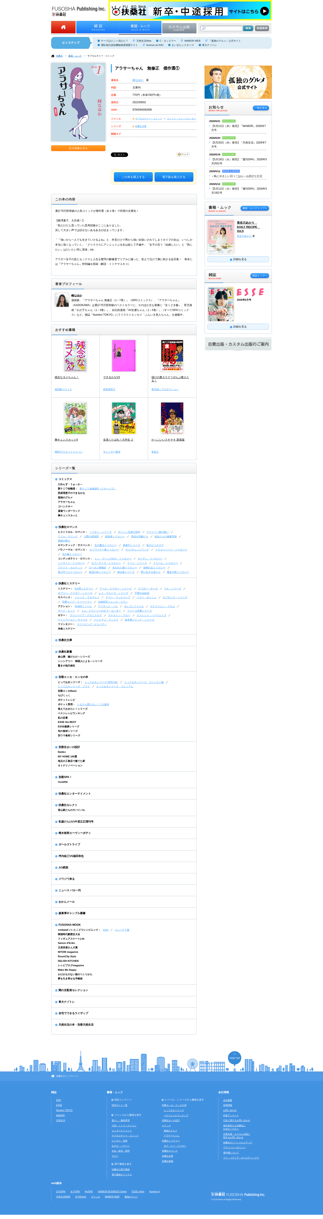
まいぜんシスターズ (183, 45)
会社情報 (223, 1092)
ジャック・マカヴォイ (87, 597)
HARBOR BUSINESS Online (112, 1191)
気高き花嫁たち (139, 536)
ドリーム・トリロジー (165, 563)
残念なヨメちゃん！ (67, 377)
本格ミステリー (66, 628)
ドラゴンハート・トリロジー (171, 549)
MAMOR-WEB (192, 40)
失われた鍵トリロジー (124, 567)
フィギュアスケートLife (71, 938)
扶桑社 (59, 56)
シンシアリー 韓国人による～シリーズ (80, 661)
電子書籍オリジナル (122, 1174)
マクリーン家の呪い (157, 532)
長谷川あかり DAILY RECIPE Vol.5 (248, 227)
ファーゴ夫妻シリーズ (139, 610)
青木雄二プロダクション (165, 389)
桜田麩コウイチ (63, 389)
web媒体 (56, 1183)
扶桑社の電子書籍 (121, 1169)
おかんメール (67, 901)
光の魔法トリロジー (105, 545)
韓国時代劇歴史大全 (69, 934)
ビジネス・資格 (119, 1141)
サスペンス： (65, 597)
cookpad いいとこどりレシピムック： (79, 929)
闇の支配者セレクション (73, 990)
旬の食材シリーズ (68, 731)
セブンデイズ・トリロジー (106, 563)
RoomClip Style (67, 956)
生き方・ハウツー (121, 1146)
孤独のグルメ (65, 497)
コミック (166, 1125)
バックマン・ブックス (106, 619)
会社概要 (227, 1100)
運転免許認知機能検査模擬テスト (119, 45)
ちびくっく (64, 695)
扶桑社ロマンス (68, 527)
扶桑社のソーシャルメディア (237, 1142)
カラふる (95, 1196)
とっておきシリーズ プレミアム (114, 686)
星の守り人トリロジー (70, 572)
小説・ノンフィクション (124, 1125)
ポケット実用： (66, 704)
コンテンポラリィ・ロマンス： (75, 558)
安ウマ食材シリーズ (69, 735)
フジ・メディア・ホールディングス (241, 1158)
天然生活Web (143, 40)
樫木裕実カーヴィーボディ (75, 833)
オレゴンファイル (134, 606)
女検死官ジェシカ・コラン (113, 601)
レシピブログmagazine (71, 965)
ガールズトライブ (69, 844)
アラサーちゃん (66, 502)
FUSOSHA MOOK (70, 924)
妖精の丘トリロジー (154, 567)
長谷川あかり (244, 236)
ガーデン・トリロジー (150, 558)
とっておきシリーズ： (70, 682)
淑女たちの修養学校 (166, 536)
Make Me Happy (67, 969)
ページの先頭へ (234, 1059)
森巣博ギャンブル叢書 (72, 913)
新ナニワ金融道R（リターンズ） (98, 488)
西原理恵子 (109, 389)
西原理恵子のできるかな (71, 493)
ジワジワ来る (67, 879)
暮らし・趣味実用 (121, 1120)
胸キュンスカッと (68, 515)
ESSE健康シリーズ (68, 726)
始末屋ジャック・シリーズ (139, 619)
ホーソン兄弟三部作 (129, 532)
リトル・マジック (68, 536)
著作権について (231, 1152)
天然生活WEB (63, 1196)
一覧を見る (261, 108)
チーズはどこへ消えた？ (114, 40)
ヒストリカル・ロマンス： (72, 532)
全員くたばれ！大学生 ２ (118, 439)
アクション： (65, 606)
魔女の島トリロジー (178, 572)
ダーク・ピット (66, 610)
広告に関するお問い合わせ (236, 1120)
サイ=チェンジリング (137, 549)
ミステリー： (65, 588)
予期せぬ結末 (142, 593)
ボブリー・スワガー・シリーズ (75, 593)
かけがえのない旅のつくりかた (75, 974)
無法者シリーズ (126, 572)
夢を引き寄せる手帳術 (70, 978)
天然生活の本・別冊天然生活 (76, 1024)
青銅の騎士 (64, 540)
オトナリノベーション (70, 765)
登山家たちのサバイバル (71, 810)
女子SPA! (75, 1191)
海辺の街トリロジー (100, 572)
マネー (115, 1156)
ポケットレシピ (66, 699)
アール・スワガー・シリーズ (116, 588)
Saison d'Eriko (66, 943)
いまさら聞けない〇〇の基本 (93, 704)
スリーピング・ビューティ (92, 624)
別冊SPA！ (65, 777)
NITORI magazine (68, 952)
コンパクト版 (122, 929)
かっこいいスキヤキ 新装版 (167, 439)
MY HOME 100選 (67, 756)
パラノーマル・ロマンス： (72, 549)
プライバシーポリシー (234, 1147)
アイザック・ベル (108, 606)
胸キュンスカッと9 (66, 439)
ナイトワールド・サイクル (72, 619)
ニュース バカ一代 (70, 890)
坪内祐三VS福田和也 (71, 856)
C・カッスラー (167, 40)
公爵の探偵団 (91, 536)
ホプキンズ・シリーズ (175, 597)
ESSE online (138, 1191)
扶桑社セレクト (68, 805)
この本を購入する (133, 177)
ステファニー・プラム (162, 606)
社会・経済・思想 (121, 1151)
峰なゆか (138, 80)
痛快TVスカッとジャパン (69, 451)
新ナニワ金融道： (68, 488)
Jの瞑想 (63, 867)
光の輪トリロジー (72, 554)
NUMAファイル (83, 606)
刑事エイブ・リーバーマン (77, 601)
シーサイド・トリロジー (71, 563)
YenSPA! (63, 782)
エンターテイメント (122, 1130)
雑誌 (54, 1092)
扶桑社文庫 (140, 126)
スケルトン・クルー (119, 615)
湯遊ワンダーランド (69, 511)
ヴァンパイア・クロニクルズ (86, 615)
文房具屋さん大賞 (68, 947)
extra (105, 929)
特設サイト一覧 (119, 1105)
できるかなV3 (111, 377)
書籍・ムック (75, 56)
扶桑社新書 (65, 651)
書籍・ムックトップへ (254, 208)
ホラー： (63, 615)
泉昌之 (155, 451)
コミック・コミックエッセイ (181, 118)
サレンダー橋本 (111, 451)
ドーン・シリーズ (137, 563)
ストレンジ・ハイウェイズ (151, 615)
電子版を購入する (174, 177)
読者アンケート (231, 1115)
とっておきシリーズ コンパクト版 (144, 682)
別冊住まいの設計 (69, 747)
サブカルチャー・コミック (100, 56)
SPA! (58, 1100)
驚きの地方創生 (66, 665)
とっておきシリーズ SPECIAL (101, 682)
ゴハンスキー (65, 506)
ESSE (59, 1105)
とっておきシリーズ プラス (74, 686)
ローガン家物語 (97, 567)
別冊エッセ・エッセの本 (73, 677)
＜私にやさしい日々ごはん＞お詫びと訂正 (236, 176)
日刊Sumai (80, 1196)
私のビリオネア (155, 545)
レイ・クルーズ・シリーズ (113, 593)
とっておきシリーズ (174, 1110)
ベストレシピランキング (71, 713)
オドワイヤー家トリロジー (104, 549)
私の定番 (63, 717)
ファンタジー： (66, 624)
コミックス (65, 479)
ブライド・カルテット (70, 567)
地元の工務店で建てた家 (71, 761)
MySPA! (89, 1191)
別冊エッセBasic (67, 691)
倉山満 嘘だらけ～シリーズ (74, 656)
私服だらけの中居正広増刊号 (76, 821)
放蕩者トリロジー (115, 536)
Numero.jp (154, 1191)
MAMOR (60, 1115)
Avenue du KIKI (154, 45)
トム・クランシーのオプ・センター (101, 610)
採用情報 (227, 1105)
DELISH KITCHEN (68, 961)
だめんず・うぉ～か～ (70, 484)
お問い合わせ (230, 1110)
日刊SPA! (60, 1191)
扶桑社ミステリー (69, 583)
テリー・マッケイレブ (118, 597)
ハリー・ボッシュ (146, 597)
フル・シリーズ (172, 588)
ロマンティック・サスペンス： (75, 545)
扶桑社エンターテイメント (75, 793)
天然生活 (60, 1120)
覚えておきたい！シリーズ (72, 708)
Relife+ (62, 752)
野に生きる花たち (151, 572)
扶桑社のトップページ (67, 1076)
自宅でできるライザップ (73, 1013)
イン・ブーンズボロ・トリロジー (112, 558)
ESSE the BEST (67, 722)
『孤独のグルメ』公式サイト (225, 40)
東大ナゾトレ (209, 45)
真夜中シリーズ (131, 545)
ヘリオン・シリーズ (100, 532)
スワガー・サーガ (148, 588)
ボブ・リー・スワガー (175, 1146)
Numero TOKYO (64, 1110)
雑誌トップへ (259, 275)
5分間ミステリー (84, 588)
